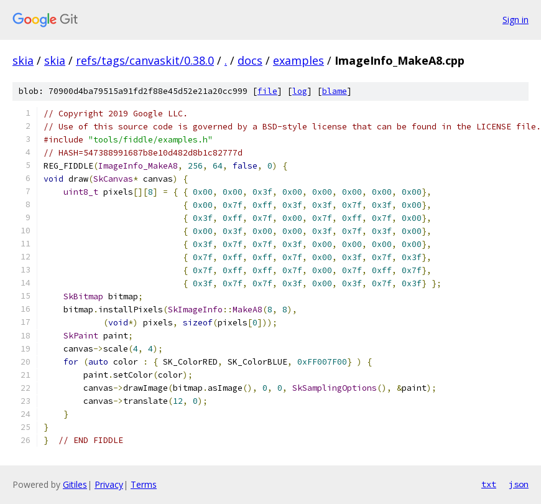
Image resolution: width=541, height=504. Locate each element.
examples (298, 60)
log (299, 91)
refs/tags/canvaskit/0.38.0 (145, 60)
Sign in (515, 20)
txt (488, 484)
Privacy (109, 484)
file (267, 91)
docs (250, 60)
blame (334, 91)
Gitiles (75, 484)
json (519, 484)
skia (23, 60)
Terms (144, 484)
